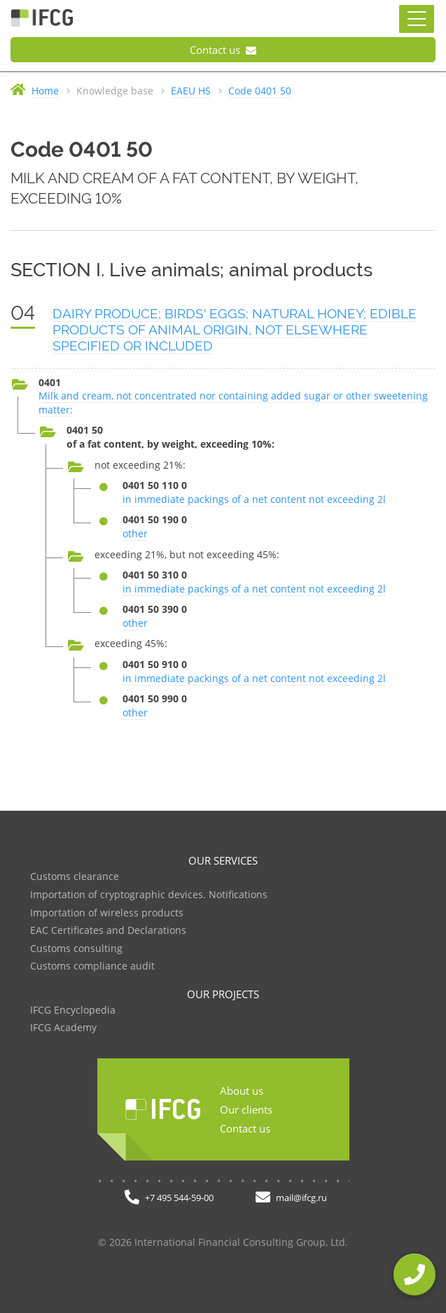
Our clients (246, 1109)
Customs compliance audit (92, 966)
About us (241, 1091)
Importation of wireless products (106, 913)
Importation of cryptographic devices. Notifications (148, 895)
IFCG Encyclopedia (73, 1010)
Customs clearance (74, 877)
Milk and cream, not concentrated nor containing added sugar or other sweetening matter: (233, 402)
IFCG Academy (63, 1028)
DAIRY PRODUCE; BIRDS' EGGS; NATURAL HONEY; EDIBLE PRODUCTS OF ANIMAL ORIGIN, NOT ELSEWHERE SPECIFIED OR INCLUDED (235, 329)
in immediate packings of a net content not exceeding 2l (254, 499)
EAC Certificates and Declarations (108, 931)
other (135, 533)
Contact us (223, 50)
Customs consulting (76, 949)
